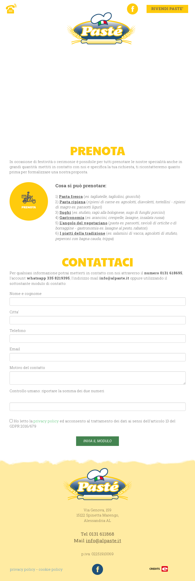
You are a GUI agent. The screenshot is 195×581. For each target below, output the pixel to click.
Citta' (14, 311)
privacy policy (22, 569)
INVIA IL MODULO (97, 441)
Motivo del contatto (27, 367)
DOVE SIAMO (133, 51)
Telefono (18, 330)
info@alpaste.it (114, 278)
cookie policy (51, 569)
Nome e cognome (26, 293)
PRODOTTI (74, 51)
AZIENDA (44, 51)
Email (15, 348)
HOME (20, 51)
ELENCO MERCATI (75, 59)
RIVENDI (102, 51)
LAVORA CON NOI (31, 59)
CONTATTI (165, 51)
